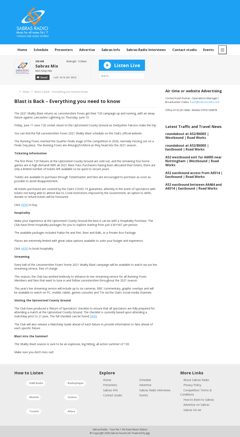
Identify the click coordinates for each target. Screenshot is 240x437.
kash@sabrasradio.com (204, 102)
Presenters (64, 50)
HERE (24, 205)
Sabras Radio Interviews (146, 50)
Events (208, 50)
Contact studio (184, 50)
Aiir (148, 433)
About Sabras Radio (196, 380)
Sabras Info (110, 50)
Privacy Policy (192, 385)
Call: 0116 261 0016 (64, 77)
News (26, 91)
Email (42, 77)
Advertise (87, 50)
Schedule (41, 50)
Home (22, 50)
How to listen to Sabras (198, 400)
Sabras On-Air (192, 410)
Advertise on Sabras (196, 405)
